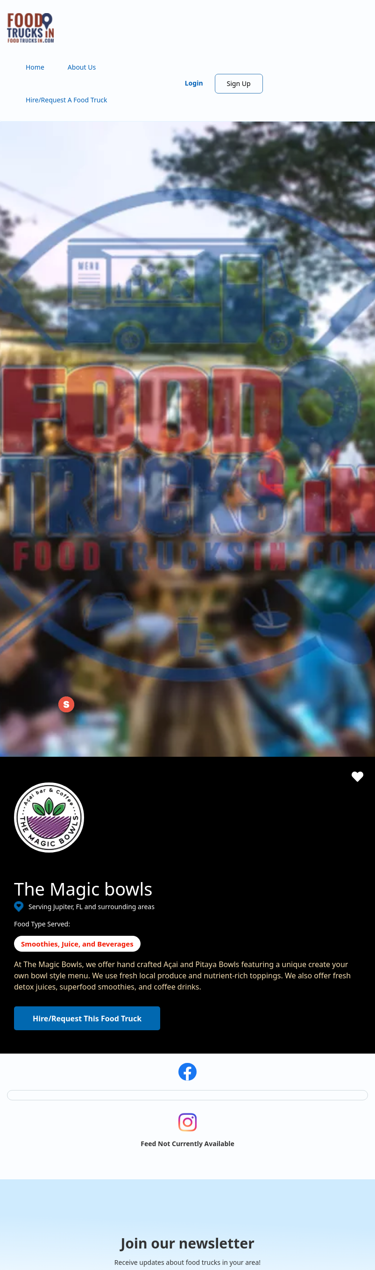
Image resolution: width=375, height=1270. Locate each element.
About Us (82, 67)
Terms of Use (324, 953)
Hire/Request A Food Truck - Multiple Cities (182, 981)
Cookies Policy (326, 981)
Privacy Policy (325, 967)
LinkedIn (58, 1177)
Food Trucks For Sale (242, 995)
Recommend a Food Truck (157, 1037)
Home (35, 67)
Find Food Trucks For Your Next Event (174, 1009)
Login (194, 83)
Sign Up (239, 83)
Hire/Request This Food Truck (87, 610)
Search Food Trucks (147, 953)
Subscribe (267, 871)
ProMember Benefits (243, 967)
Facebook (29, 1177)
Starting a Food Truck (243, 953)
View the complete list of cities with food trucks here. (57, 1140)
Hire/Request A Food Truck (66, 99)
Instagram (43, 1177)
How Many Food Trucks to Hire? (165, 1023)
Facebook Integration (244, 981)
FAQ (123, 1051)
